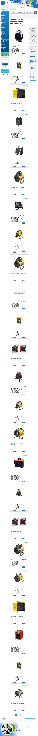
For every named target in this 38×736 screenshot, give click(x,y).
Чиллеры (2, 42)
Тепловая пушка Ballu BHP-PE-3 (17, 244)
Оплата (19, 7)
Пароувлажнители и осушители (4, 37)
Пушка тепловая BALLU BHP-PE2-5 (18, 559)
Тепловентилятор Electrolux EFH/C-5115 (18, 161)
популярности (27, 25)
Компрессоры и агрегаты (4, 23)
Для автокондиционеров (4, 25)
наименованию (19, 25)
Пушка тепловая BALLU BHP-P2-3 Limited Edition (18, 444)
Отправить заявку (12, 9)
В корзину (23, 82)
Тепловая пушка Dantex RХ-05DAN (18, 531)
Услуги (15, 7)
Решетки (3, 27)
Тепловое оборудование (3, 18)
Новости (7, 7)
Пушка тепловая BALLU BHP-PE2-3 (18, 273)
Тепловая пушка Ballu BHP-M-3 (17, 503)
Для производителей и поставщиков (23, 728)
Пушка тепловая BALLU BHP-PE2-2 (18, 187)
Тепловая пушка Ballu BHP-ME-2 (17, 75)
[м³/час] (33, 61)
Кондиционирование (4, 13)
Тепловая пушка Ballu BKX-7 (17, 616)
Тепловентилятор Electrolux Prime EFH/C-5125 (18, 46)
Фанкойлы (3, 44)
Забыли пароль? (4, 65)
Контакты (32, 7)
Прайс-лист (28, 7)
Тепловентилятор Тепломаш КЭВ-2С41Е (17, 645)
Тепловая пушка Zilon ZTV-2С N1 (18, 215)
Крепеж (2, 38)
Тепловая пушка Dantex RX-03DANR (18, 386)
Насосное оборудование (3, 20)
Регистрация (4, 66)
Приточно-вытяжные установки (4, 41)
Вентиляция (3, 11)
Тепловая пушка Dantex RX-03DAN (18, 358)
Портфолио (5, 70)
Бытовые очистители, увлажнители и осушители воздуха (4, 33)
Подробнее (23, 365)
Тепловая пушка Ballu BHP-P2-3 (17, 703)
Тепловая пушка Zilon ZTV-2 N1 (17, 131)
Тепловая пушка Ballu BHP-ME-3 (17, 330)
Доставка (22, 7)
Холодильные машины (3, 48)
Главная (2, 7)
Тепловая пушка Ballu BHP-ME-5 (17, 675)
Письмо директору (5, 55)
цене (23, 25)
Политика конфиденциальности (22, 729)
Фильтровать (33, 80)
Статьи (11, 7)
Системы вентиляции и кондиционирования (24, 726)
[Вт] (32, 70)
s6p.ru (4, 719)
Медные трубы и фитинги (4, 50)
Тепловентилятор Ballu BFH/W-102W (18, 301)
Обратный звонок (5, 53)
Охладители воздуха (3, 29)
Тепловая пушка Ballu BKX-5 (17, 103)
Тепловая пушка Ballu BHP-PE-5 (17, 415)
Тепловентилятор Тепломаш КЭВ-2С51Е (17, 473)
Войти (5, 63)
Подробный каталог (5, 9)
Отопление (3, 15)
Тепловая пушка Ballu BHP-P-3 (17, 588)
